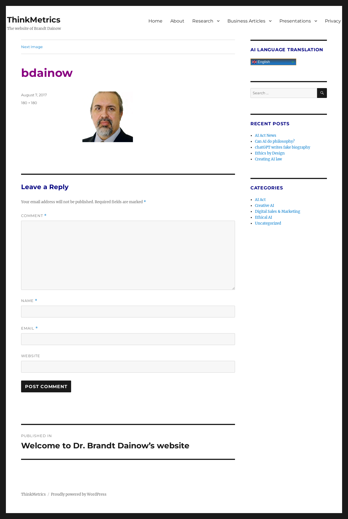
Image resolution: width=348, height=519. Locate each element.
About (177, 21)
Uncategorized (268, 223)
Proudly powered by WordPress (79, 494)
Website (30, 356)
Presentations (295, 21)
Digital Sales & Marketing (277, 211)
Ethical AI (263, 217)
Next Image (32, 46)
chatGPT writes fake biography (282, 147)
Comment (34, 215)
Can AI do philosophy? (275, 141)
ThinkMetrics (33, 19)
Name (29, 300)
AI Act (260, 199)
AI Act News (265, 135)
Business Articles (246, 21)
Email (29, 328)
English (261, 62)
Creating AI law (268, 159)
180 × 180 (29, 102)
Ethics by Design (270, 153)
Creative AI (264, 205)
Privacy (333, 21)
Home (155, 21)
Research (202, 21)
